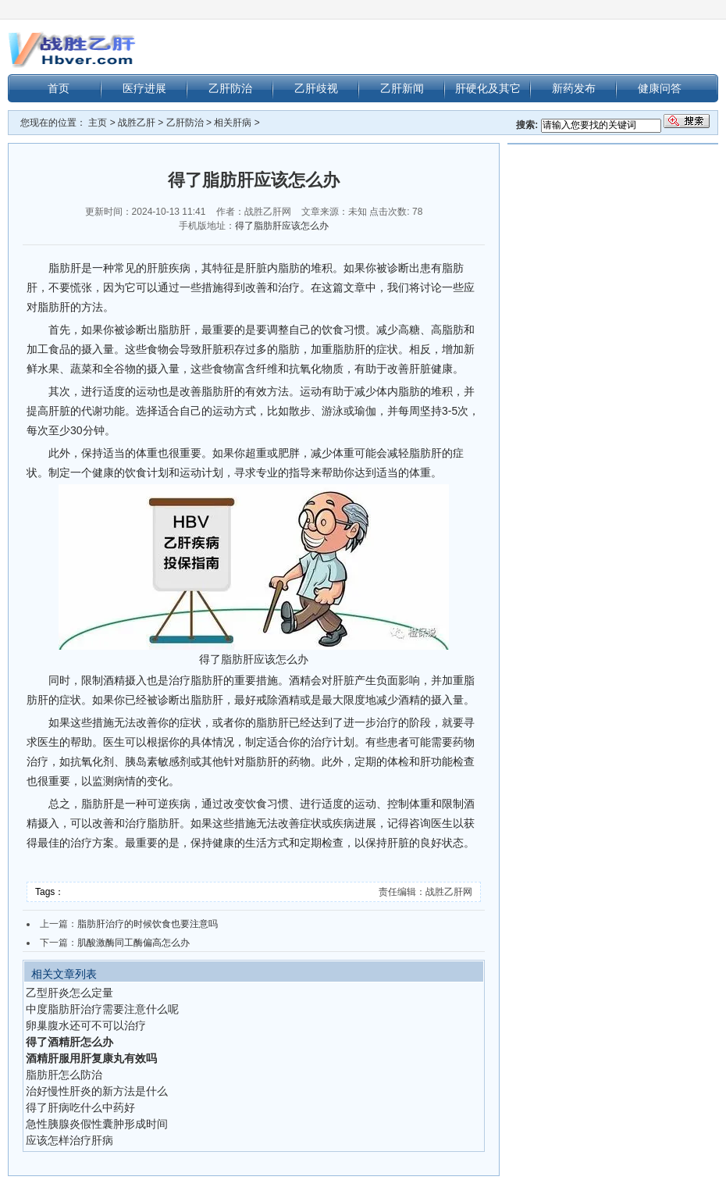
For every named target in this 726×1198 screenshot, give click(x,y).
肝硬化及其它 (488, 88)
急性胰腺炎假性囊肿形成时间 (97, 1124)
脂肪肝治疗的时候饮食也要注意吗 (147, 923)
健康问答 (660, 88)
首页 (58, 88)
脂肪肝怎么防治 (64, 1074)
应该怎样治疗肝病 (69, 1140)
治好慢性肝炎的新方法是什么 (97, 1091)
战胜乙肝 (136, 122)
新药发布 (574, 88)
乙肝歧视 (316, 88)
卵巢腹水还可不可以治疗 (86, 1025)
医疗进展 (144, 88)
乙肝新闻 (402, 88)
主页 (97, 122)
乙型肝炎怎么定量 (69, 992)
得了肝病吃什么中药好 (80, 1107)
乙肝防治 (230, 88)
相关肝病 (232, 122)
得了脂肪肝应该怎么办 (282, 225)
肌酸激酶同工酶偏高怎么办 (133, 942)
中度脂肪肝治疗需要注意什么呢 (102, 1009)
